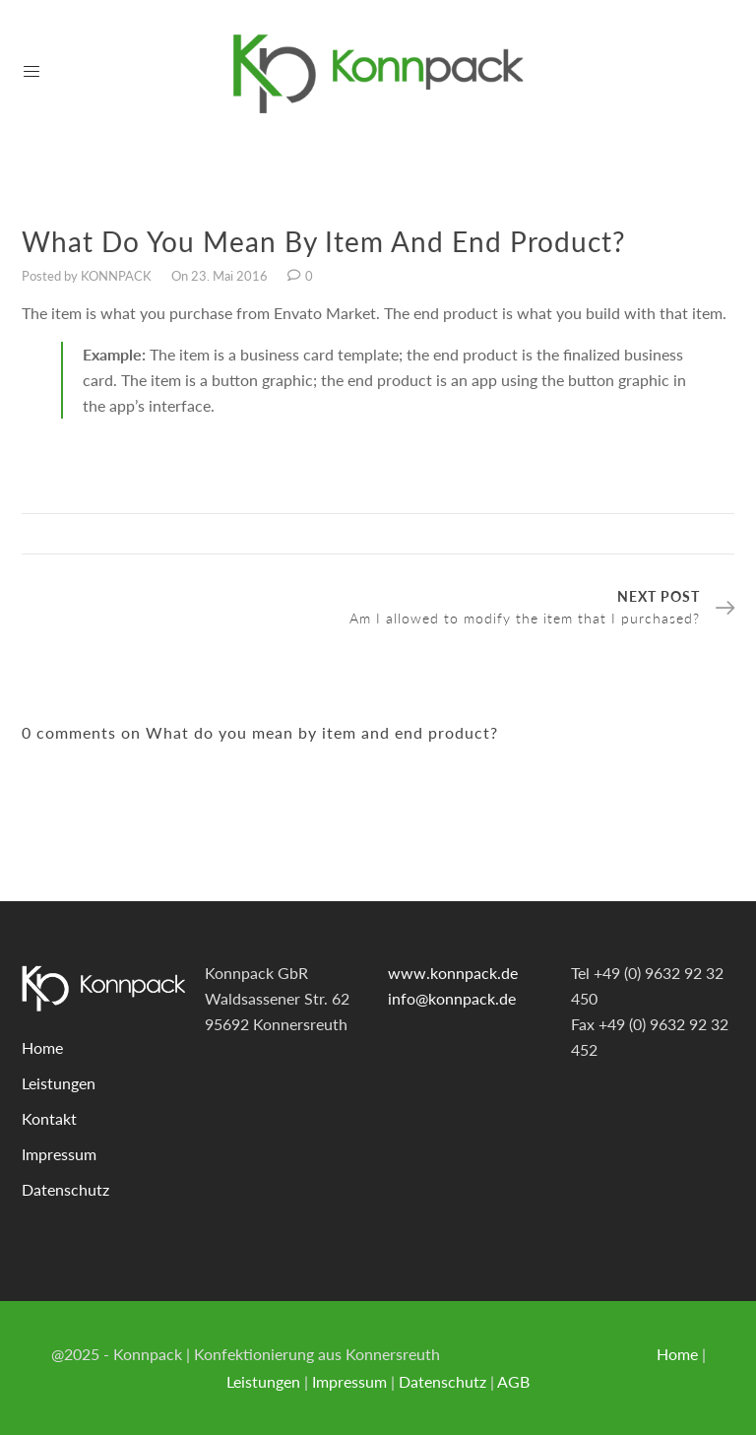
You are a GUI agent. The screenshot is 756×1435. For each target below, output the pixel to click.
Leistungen (58, 1083)
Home (42, 1047)
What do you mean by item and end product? (324, 241)
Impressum (59, 1153)
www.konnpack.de (453, 972)
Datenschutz (65, 1189)
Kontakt (49, 1118)
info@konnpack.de (452, 998)
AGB (513, 1381)
